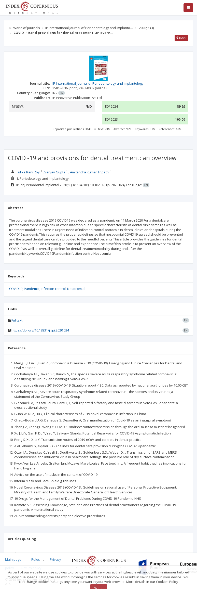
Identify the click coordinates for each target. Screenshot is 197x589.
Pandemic (31, 288)
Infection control (53, 288)
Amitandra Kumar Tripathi (89, 172)
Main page (13, 559)
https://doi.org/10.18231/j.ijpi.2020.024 (40, 330)
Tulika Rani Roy (28, 172)
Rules (35, 559)
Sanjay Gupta (54, 172)
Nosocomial (76, 288)
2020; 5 (146, 27)
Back (181, 37)
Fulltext (16, 320)
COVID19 (15, 288)
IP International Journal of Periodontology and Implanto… (89, 27)
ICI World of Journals (24, 27)
